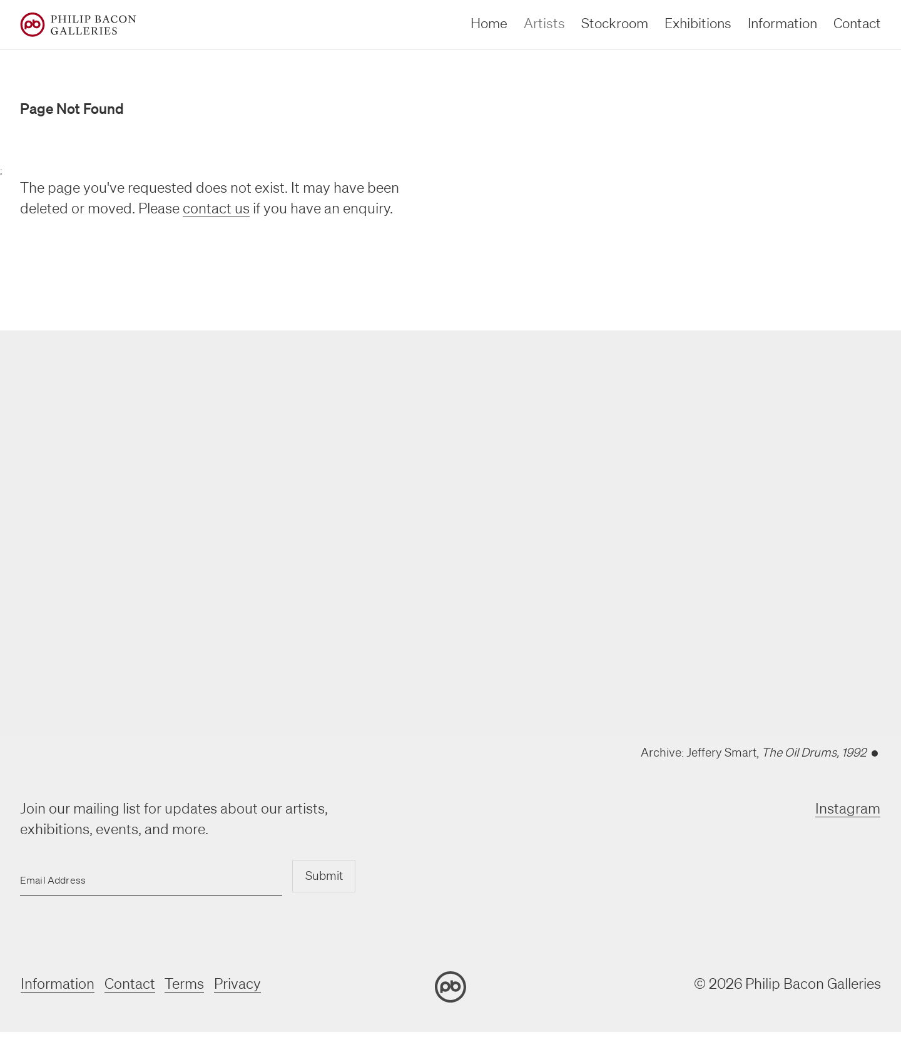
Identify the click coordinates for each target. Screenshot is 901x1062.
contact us (216, 208)
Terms (184, 983)
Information (57, 983)
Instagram (848, 808)
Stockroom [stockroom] (614, 22)
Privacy (237, 983)
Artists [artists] (544, 22)
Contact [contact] (857, 22)
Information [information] (782, 22)
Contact (129, 983)
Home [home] (489, 22)
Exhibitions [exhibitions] (697, 22)
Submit (323, 876)
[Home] (78, 25)
